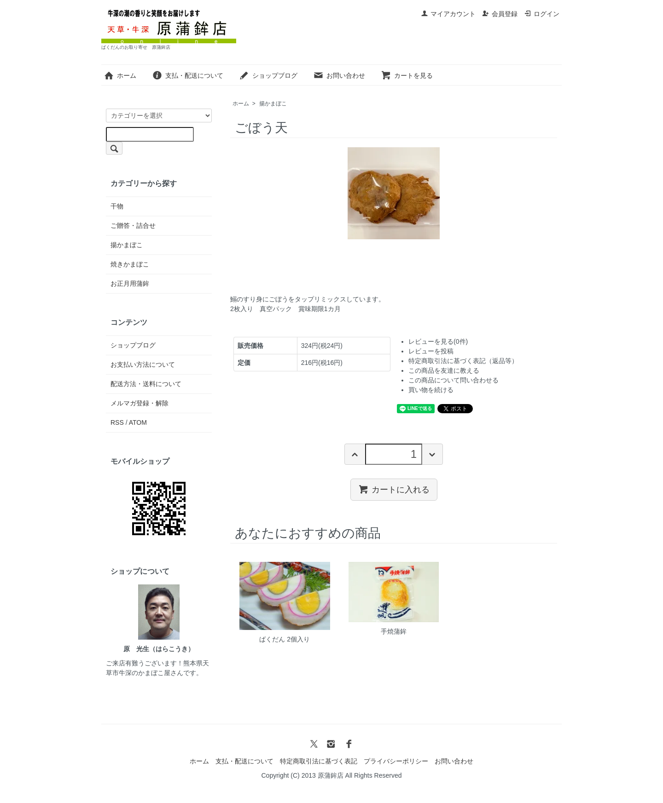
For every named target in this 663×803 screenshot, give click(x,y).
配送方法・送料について (145, 383)
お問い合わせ (339, 75)
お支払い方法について (142, 364)
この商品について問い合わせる (453, 380)
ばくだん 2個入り (284, 639)
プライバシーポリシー (396, 761)
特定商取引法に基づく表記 (318, 761)
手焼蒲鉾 (394, 631)
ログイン (541, 13)
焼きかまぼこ (129, 264)
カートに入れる (394, 489)
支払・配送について (187, 75)
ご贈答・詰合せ (133, 225)
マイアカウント (448, 13)
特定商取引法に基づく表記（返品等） (463, 360)
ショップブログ (268, 75)
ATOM (138, 422)
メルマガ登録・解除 (139, 403)
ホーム (120, 75)
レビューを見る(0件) (438, 341)
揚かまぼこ (273, 103)
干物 (116, 206)
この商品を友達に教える (443, 370)
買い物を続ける (431, 389)
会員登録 (500, 13)
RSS (117, 422)
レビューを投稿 (431, 351)
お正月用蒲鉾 (129, 283)
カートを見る (407, 75)
